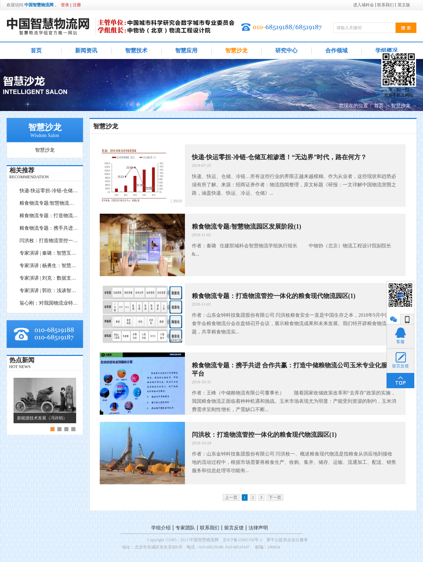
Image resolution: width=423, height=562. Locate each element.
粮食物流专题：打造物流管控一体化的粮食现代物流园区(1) (49, 215)
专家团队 (185, 527)
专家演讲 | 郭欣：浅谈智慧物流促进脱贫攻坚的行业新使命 (49, 290)
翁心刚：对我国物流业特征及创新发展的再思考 (49, 303)
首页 (36, 50)
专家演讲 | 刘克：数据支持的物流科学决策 (49, 278)
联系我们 (209, 527)
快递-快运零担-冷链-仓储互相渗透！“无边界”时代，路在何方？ (49, 190)
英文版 (404, 4)
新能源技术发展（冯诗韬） (42, 418)
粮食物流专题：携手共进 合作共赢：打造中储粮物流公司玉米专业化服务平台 (49, 228)
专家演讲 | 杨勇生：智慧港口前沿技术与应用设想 (49, 265)
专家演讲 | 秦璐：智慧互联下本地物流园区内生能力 (49, 253)
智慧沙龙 (400, 105)
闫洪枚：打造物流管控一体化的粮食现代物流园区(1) (49, 240)
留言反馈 (234, 527)
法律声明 (258, 527)
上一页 (231, 497)
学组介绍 (161, 527)
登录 (65, 4)
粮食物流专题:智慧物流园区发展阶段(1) (49, 203)
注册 (77, 4)
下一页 (275, 497)
